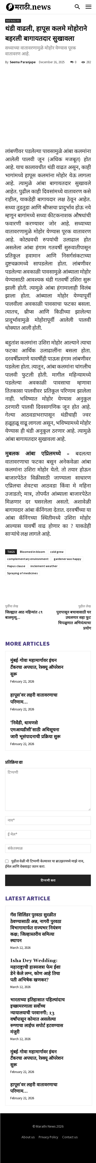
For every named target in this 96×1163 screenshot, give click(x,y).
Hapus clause (16, 566)
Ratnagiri (13, 21)
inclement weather (43, 566)
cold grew (56, 552)
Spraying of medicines (22, 573)
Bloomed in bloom (32, 552)
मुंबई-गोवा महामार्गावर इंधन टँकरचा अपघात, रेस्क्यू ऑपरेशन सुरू (36, 667)
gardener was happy (67, 559)
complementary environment (28, 559)
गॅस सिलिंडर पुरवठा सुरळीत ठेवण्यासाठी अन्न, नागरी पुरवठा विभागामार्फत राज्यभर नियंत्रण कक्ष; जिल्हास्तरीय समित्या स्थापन (35, 928)
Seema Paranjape (23, 62)
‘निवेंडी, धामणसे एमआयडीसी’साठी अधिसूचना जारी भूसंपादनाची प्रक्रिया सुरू (35, 730)
